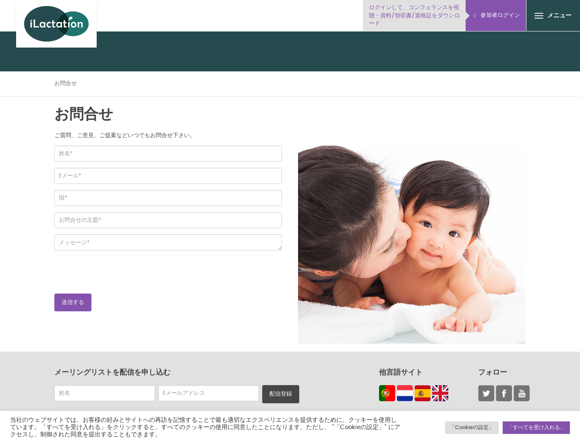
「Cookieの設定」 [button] (472, 427)
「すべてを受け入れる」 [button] (536, 427)
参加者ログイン (497, 16)
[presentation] (115, 272)
